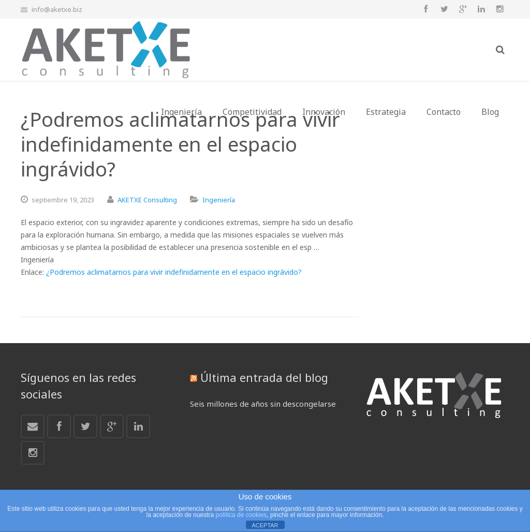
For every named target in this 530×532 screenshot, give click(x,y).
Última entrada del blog (264, 377)
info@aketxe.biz (57, 9)
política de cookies (241, 515)
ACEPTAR (265, 525)
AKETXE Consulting (147, 199)
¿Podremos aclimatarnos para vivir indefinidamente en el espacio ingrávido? (174, 272)
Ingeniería (218, 199)
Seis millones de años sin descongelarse (263, 403)
